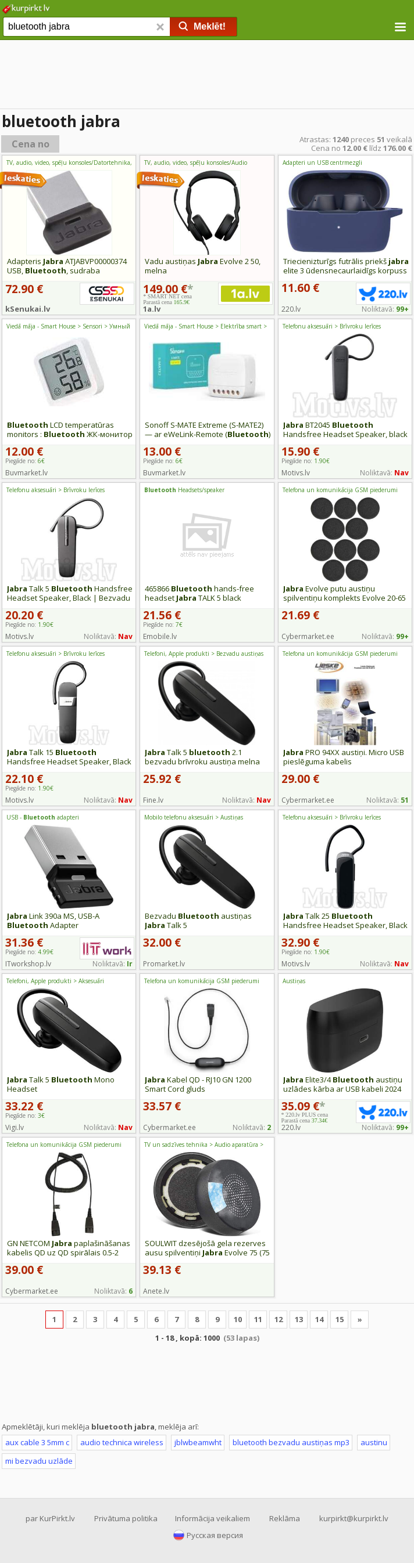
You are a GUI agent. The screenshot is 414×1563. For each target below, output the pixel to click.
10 (238, 1319)
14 (319, 1319)
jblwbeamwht (198, 1442)
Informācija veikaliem (212, 1518)
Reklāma (284, 1518)
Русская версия (215, 1535)
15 (340, 1319)
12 (278, 1319)
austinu (374, 1442)
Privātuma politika (126, 1518)
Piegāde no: (25, 461)
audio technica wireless (121, 1442)
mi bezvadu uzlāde (39, 1461)
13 (299, 1319)
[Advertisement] (207, 75)
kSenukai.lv (27, 309)
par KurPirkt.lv (50, 1518)
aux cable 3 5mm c (37, 1442)
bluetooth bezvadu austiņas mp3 (291, 1442)
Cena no (30, 144)
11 (258, 1319)
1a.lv (151, 309)
